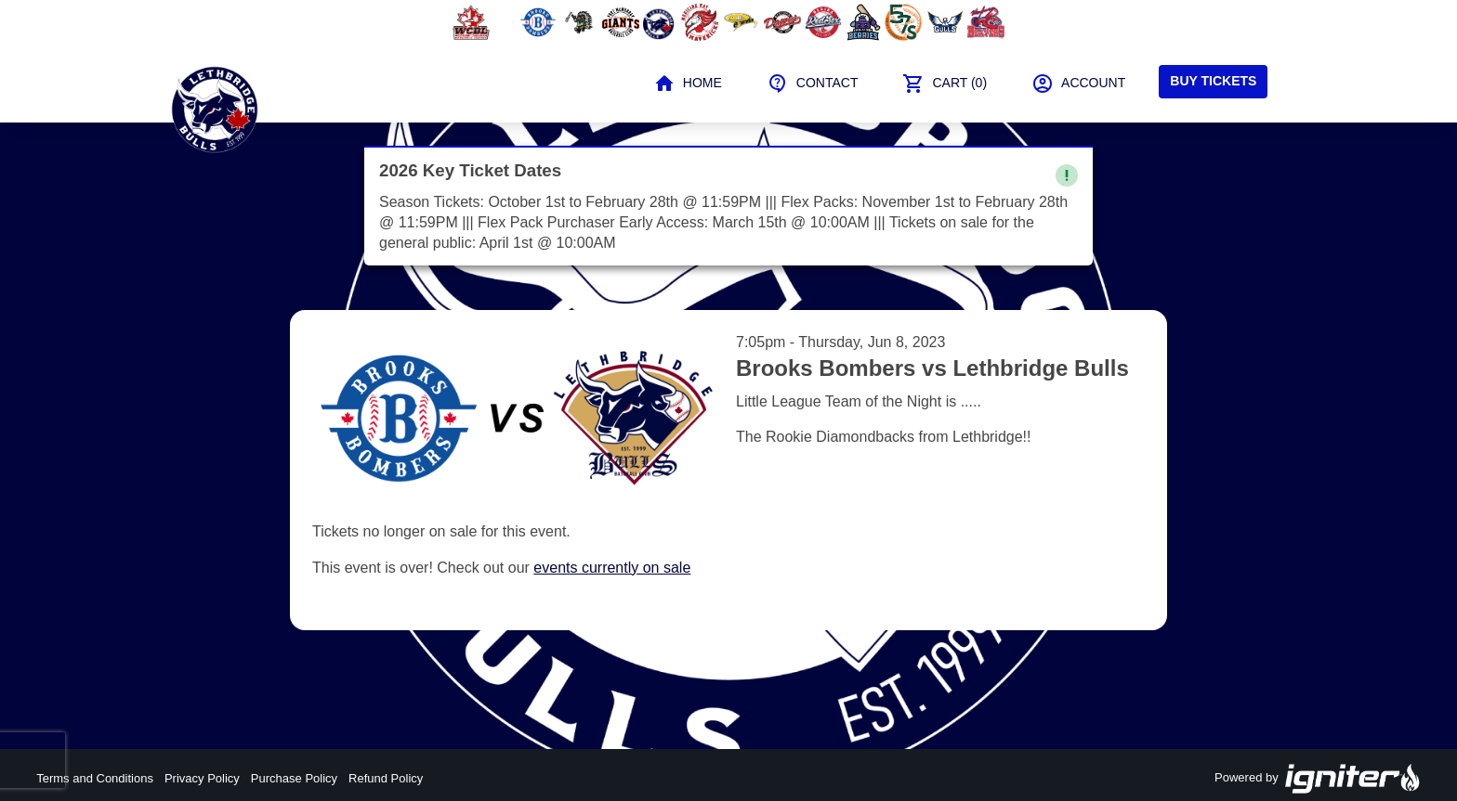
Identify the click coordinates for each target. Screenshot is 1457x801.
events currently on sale (611, 567)
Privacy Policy (202, 778)
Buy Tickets (1213, 80)
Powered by (1317, 779)
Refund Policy (385, 778)
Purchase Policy (294, 778)
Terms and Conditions (94, 778)
